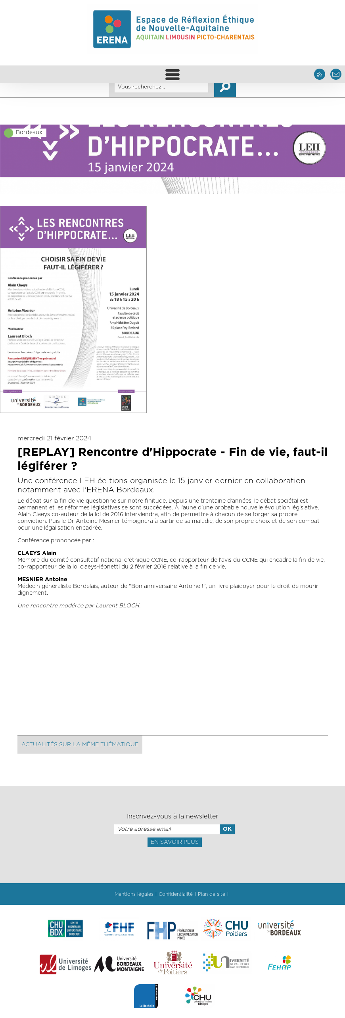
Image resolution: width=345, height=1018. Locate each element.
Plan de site (211, 894)
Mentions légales (134, 894)
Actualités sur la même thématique (79, 744)
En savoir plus (175, 842)
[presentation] (172, 864)
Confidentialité (176, 894)
